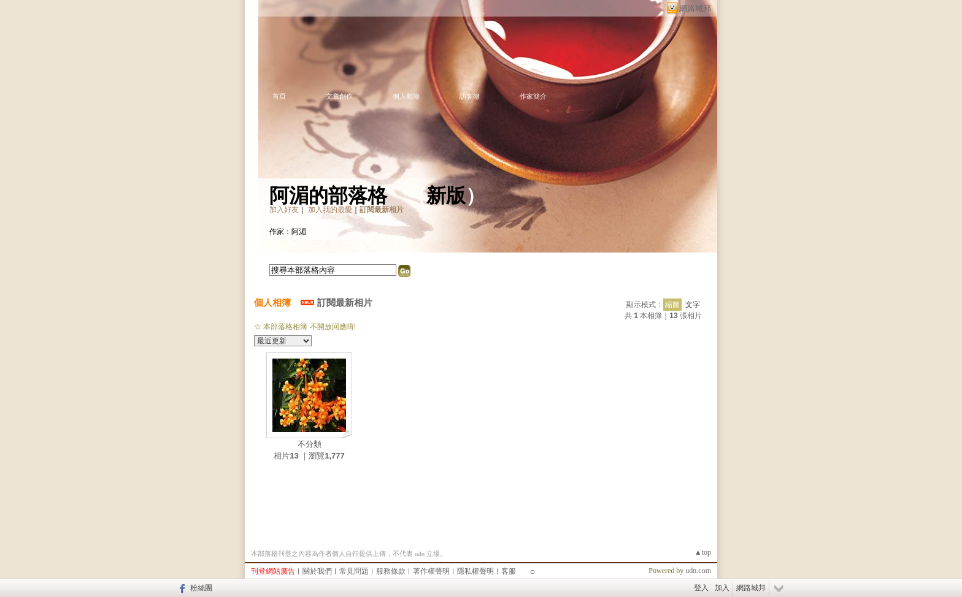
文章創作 (339, 96)
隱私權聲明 (475, 571)
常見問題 (354, 571)
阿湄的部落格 (328, 195)
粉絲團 (201, 588)
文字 (692, 304)
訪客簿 (470, 96)
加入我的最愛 (330, 209)
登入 (701, 588)
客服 (508, 571)
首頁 (279, 96)
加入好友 (284, 209)
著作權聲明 (431, 571)
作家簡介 (533, 96)
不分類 (309, 444)
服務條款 (391, 571)
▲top (703, 552)
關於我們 (317, 571)
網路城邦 (695, 8)
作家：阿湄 (287, 231)
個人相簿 (406, 96)
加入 (722, 588)
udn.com (698, 570)
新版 (446, 195)
